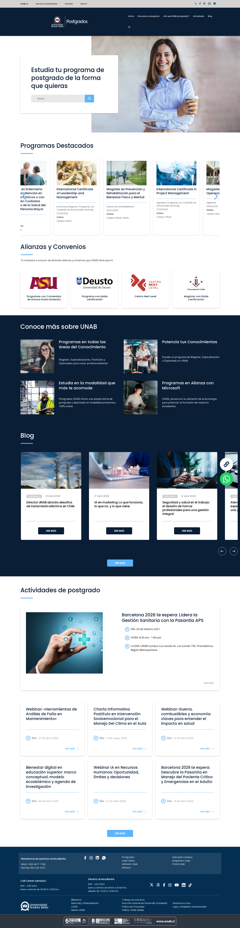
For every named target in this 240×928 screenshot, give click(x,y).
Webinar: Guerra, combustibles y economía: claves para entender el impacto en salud (186, 716)
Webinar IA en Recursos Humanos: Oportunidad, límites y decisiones (116, 772)
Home (131, 16)
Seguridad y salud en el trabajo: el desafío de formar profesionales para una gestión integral (186, 508)
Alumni (83, 3)
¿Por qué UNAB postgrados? (176, 16)
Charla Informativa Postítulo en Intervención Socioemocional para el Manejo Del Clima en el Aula (120, 716)
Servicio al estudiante (46, 3)
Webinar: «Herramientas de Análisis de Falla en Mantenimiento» (51, 714)
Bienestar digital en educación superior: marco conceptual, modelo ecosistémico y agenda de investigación (51, 777)
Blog (210, 16)
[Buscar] (62, 98)
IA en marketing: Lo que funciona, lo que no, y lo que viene (118, 504)
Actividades (198, 16)
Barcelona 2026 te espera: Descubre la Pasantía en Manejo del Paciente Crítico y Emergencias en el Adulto (187, 774)
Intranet (69, 3)
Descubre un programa (148, 16)
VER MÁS (51, 531)
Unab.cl (24, 3)
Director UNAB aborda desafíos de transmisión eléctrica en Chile (50, 504)
